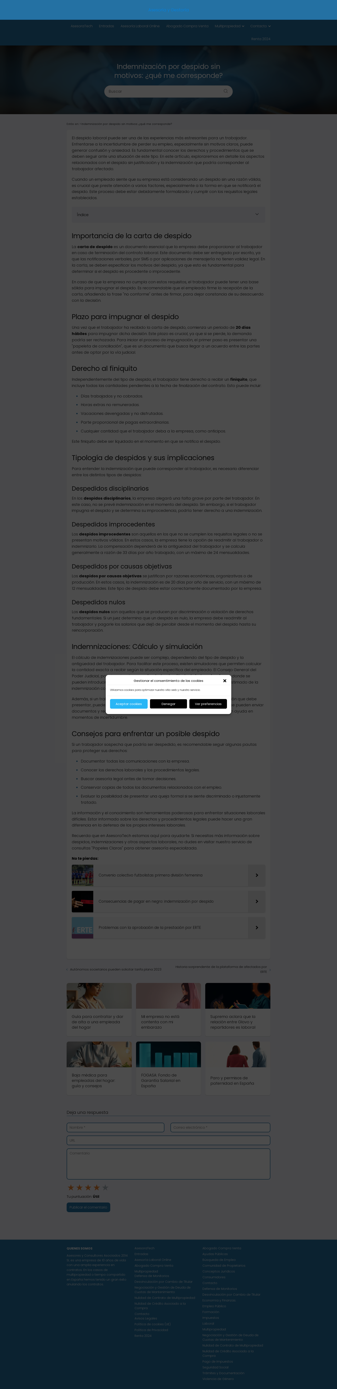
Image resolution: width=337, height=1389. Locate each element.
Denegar (168, 704)
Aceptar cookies (129, 704)
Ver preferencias (208, 704)
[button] (225, 681)
